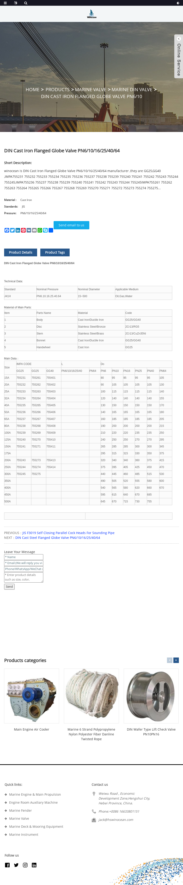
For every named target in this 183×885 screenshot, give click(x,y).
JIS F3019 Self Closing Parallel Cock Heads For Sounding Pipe (68, 533)
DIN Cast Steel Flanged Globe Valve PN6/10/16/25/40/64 (57, 537)
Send (9, 586)
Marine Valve (90, 89)
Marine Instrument (23, 834)
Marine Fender (20, 810)
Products (58, 89)
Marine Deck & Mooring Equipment (36, 826)
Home (32, 89)
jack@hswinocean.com (115, 819)
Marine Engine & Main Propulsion (35, 794)
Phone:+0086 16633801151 (118, 811)
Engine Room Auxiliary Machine (33, 802)
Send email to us (71, 225)
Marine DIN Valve (132, 89)
